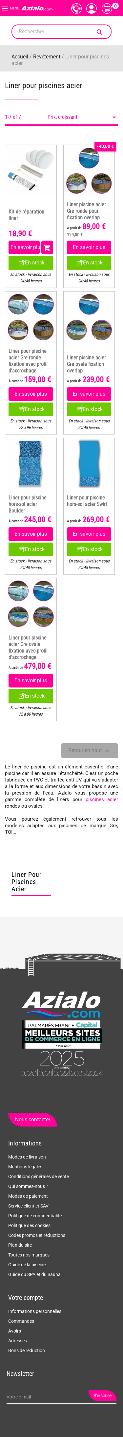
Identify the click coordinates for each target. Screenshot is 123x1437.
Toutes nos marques (29, 1254)
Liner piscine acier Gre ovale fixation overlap (86, 364)
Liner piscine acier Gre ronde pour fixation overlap (86, 211)
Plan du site (20, 1245)
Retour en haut (89, 751)
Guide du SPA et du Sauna (34, 1274)
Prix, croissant (83, 117)
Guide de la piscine (27, 1264)
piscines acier (102, 799)
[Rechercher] (61, 31)
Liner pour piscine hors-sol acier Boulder (28, 504)
